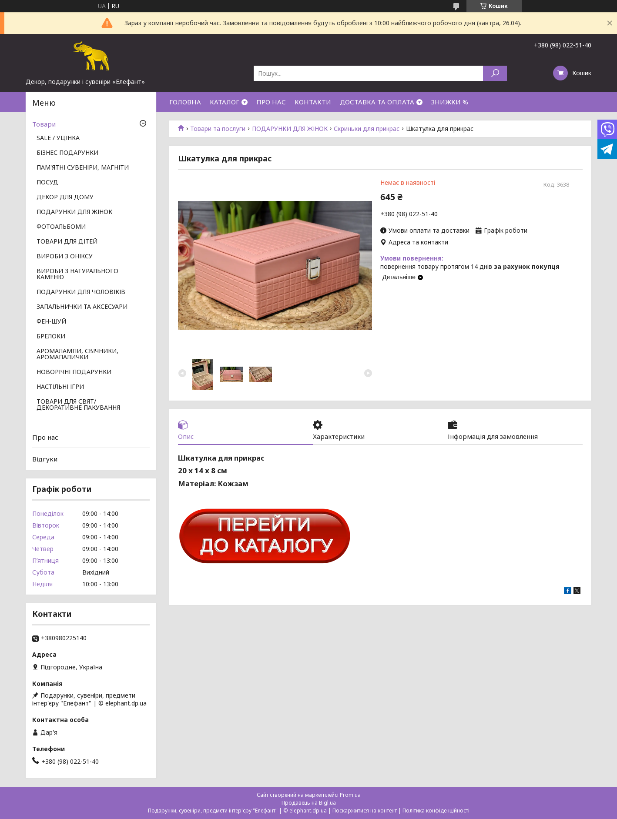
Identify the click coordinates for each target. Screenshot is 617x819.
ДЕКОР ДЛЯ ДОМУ (65, 197)
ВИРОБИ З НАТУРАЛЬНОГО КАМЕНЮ (77, 274)
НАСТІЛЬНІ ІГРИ (60, 387)
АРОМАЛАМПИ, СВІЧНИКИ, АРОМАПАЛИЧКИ (77, 354)
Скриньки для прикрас (366, 129)
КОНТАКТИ (313, 101)
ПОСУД (47, 182)
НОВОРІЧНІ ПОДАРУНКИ (74, 372)
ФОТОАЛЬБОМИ (61, 227)
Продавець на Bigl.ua (309, 802)
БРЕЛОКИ (51, 336)
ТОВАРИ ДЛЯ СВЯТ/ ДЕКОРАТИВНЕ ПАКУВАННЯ (78, 404)
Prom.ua (350, 795)
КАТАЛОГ (224, 101)
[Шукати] (495, 73)
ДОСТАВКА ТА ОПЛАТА (377, 101)
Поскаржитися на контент (364, 810)
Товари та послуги (217, 129)
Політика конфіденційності (435, 810)
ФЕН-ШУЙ (51, 321)
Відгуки (44, 459)
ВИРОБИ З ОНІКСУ (65, 256)
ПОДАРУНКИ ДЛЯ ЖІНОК (290, 129)
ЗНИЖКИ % (449, 101)
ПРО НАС (271, 101)
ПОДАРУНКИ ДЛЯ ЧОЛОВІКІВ (81, 292)
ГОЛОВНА (185, 101)
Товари (44, 124)
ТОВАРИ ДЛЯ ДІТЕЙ (67, 241)
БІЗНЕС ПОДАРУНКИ (67, 153)
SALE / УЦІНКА (58, 138)
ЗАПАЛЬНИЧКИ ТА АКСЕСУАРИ (82, 307)
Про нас (45, 437)
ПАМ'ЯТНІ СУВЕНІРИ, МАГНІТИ (83, 167)
